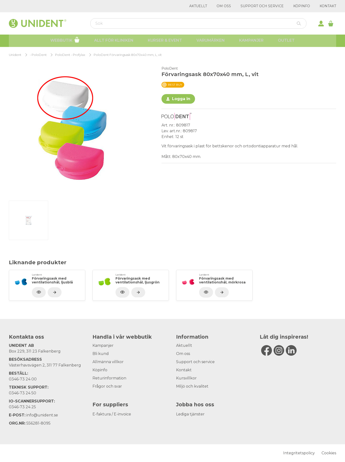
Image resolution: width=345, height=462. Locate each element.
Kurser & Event (165, 41)
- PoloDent (38, 54)
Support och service (262, 6)
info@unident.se (42, 415)
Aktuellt (198, 6)
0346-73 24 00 (23, 379)
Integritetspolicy (299, 453)
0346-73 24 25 (22, 407)
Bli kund (100, 353)
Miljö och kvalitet (192, 386)
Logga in (181, 98)
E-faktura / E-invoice (111, 414)
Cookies (329, 453)
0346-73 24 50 (22, 393)
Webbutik (65, 40)
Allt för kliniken (113, 41)
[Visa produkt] (55, 292)
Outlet (286, 41)
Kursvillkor (186, 378)
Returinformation (109, 378)
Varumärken (210, 41)
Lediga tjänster (190, 414)
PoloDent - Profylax (70, 54)
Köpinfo (301, 6)
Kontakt (328, 6)
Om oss (224, 6)
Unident (15, 54)
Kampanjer (251, 41)
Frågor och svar (107, 386)
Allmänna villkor (108, 362)
